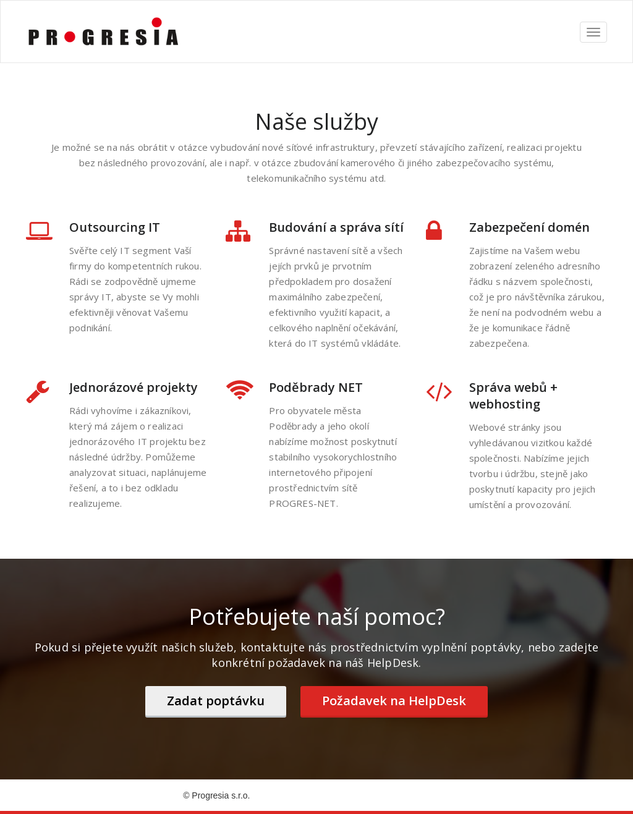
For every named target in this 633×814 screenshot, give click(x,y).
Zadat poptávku (216, 700)
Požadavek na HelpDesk (394, 700)
